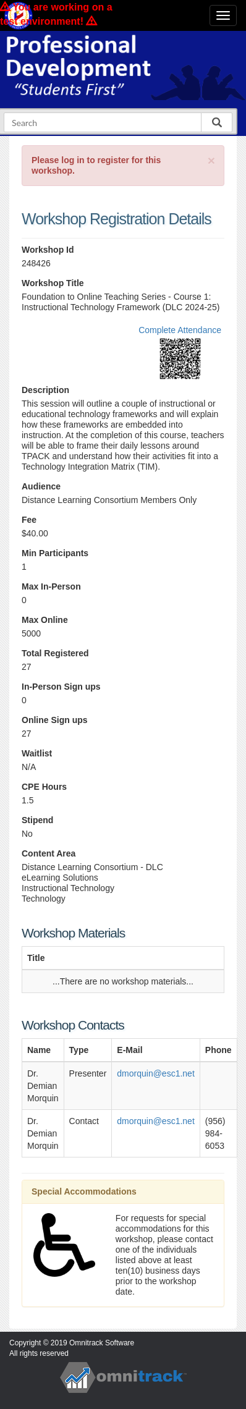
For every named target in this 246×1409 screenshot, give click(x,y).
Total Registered (55, 653)
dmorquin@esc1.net (156, 1073)
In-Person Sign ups (61, 687)
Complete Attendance (179, 330)
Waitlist (37, 753)
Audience (41, 486)
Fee (29, 520)
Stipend (37, 820)
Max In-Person (51, 586)
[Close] (211, 160)
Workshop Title (53, 283)
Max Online (45, 620)
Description (45, 390)
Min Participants (55, 553)
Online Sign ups (55, 720)
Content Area (48, 853)
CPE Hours (44, 787)
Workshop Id (48, 250)
